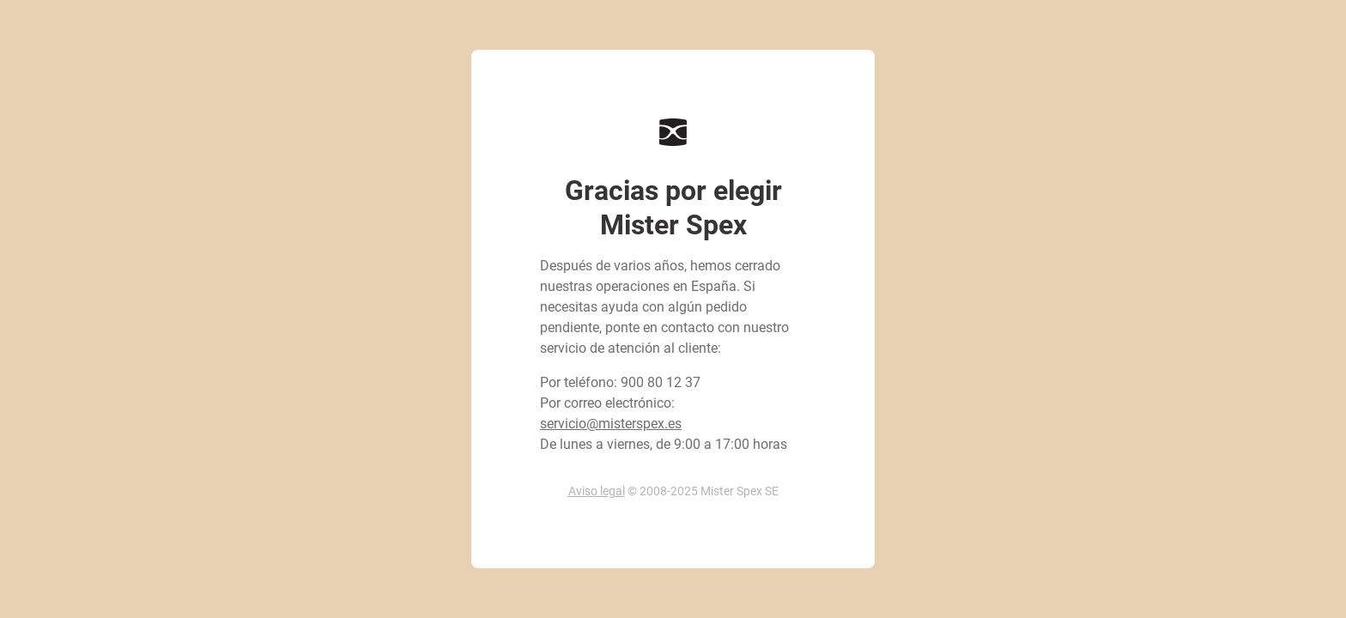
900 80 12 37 (660, 382)
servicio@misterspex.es (611, 423)
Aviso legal (596, 491)
